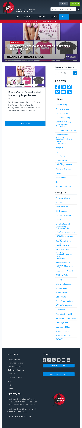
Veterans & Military (63, 327)
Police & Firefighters (64, 305)
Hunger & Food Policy (64, 267)
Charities (28, 17)
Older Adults (61, 297)
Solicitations (61, 177)
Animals (59, 202)
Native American (62, 292)
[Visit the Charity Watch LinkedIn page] (64, 88)
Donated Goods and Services (64, 139)
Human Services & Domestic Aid (63, 263)
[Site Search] (63, 9)
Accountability (61, 104)
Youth (58, 340)
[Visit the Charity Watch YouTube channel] (64, 93)
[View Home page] (7, 7)
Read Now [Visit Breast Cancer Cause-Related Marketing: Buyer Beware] (25, 123)
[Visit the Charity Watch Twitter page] (70, 88)
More (64, 17)
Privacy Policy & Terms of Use (19, 416)
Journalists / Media (15, 377)
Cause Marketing (63, 117)
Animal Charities (62, 109)
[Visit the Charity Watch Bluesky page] (58, 93)
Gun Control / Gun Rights (63, 241)
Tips (57, 182)
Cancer (59, 219)
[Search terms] (64, 73)
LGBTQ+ (59, 280)
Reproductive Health (64, 314)
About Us (42, 17)
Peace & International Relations (64, 301)
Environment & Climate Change (65, 237)
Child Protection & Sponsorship (63, 224)
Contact (10, 388)
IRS (57, 152)
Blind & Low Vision (63, 215)
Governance (61, 143)
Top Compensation (15, 366)
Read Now (71, 56)
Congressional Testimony (62, 135)
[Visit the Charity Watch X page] (54, 360)
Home (17, 17)
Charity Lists (61, 126)
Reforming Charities (64, 165)
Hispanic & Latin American (62, 250)
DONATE (74, 4)
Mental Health (61, 288)
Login (63, 4)
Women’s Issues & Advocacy (63, 336)
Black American (62, 211)
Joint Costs (60, 156)
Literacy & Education (64, 284)
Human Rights (61, 258)
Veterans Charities (63, 186)
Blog (9, 384)
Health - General (62, 245)
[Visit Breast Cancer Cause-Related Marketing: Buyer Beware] (25, 93)
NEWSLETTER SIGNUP (58, 365)
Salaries (59, 173)
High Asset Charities (15, 370)
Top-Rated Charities (15, 363)
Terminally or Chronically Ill (66, 318)
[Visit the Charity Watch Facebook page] (58, 88)
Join (54, 17)
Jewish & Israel (62, 275)
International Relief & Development (64, 271)
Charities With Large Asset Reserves (64, 122)
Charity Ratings (13, 359)
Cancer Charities (62, 113)
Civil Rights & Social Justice (63, 228)
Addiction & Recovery (64, 198)
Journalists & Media (58, 374)
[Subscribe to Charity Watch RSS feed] (70, 93)
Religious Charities (63, 169)
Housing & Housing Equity (64, 254)
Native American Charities (62, 161)
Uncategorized (62, 322)
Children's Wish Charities (66, 130)
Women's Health (62, 331)
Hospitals (60, 147)
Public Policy (61, 310)
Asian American (62, 207)
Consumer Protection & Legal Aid (65, 233)
